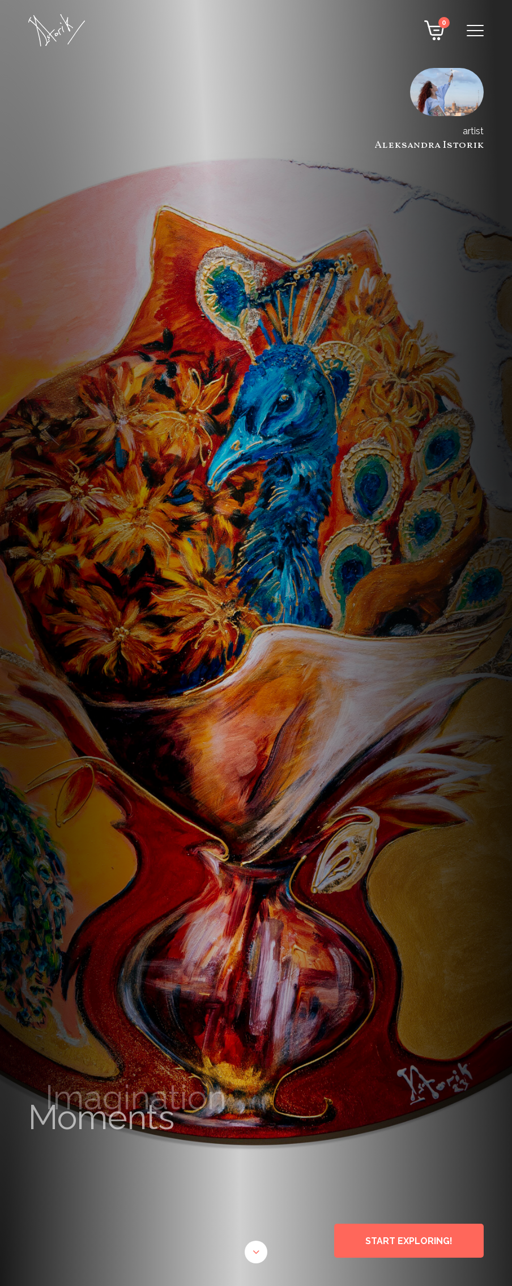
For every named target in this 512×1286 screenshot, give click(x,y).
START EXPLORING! (409, 1241)
